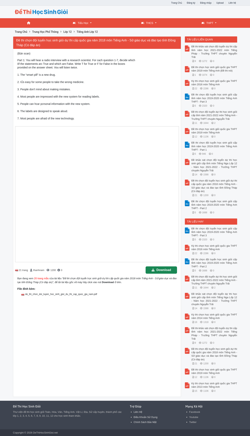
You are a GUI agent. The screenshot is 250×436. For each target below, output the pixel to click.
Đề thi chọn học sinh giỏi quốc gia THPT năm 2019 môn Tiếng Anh (214, 131)
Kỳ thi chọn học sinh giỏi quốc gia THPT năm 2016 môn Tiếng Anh (214, 83)
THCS (147, 23)
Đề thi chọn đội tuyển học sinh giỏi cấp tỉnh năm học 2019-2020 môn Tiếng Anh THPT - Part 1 (214, 146)
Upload (220, 3)
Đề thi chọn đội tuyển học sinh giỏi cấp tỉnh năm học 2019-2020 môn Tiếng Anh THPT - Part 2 (214, 205)
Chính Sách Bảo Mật (145, 422)
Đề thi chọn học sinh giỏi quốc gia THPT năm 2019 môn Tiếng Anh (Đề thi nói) (214, 69)
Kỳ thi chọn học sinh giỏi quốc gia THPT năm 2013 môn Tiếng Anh (214, 385)
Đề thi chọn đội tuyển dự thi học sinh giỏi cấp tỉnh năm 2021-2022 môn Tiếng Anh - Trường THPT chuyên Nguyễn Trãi (214, 115)
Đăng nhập (205, 3)
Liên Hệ (138, 412)
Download (161, 270)
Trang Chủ (176, 3)
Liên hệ (232, 3)
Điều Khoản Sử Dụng (145, 417)
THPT (207, 23)
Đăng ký (191, 3)
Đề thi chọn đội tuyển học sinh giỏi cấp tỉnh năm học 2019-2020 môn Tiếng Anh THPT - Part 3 (214, 98)
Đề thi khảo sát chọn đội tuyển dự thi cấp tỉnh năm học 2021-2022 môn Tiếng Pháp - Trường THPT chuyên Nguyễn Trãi (214, 51)
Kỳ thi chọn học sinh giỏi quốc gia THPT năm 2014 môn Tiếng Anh (214, 316)
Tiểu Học (80, 23)
